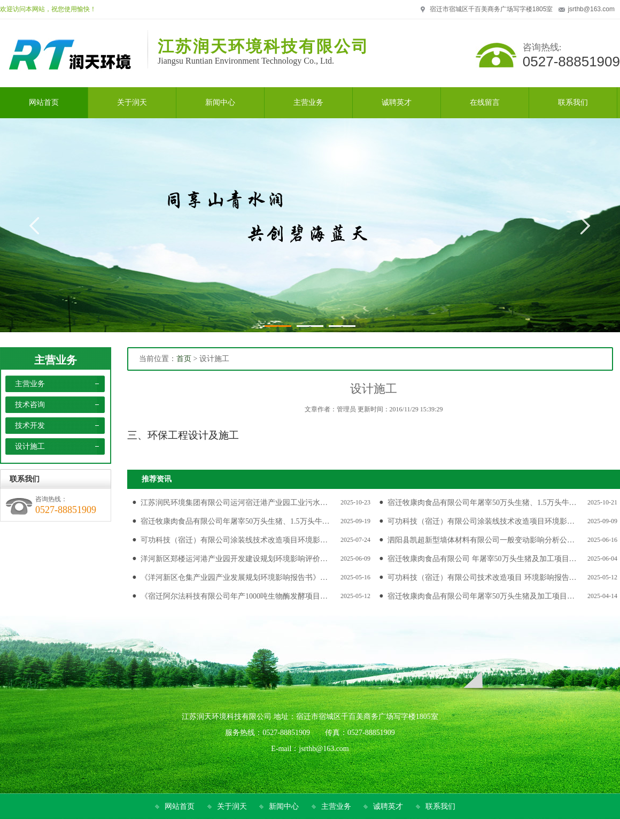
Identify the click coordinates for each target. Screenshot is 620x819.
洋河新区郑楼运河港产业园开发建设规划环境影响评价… (234, 559)
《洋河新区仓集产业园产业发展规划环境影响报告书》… (234, 577)
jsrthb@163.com (591, 9)
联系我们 (440, 806)
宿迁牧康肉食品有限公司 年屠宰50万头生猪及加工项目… (482, 559)
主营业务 (55, 360)
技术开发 (30, 426)
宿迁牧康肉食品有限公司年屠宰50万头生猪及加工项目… (481, 596)
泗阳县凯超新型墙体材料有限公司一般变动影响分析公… (481, 540)
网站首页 (180, 806)
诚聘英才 (388, 806)
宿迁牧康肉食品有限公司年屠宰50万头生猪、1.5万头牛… (482, 503)
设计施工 (30, 446)
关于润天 (232, 806)
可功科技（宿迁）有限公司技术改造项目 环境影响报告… (482, 577)
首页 (183, 359)
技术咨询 (30, 405)
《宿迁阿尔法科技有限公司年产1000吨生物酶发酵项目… (234, 596)
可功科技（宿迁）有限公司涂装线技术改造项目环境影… (481, 521)
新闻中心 (284, 806)
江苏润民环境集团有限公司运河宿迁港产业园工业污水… (234, 503)
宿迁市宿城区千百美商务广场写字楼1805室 (491, 9)
